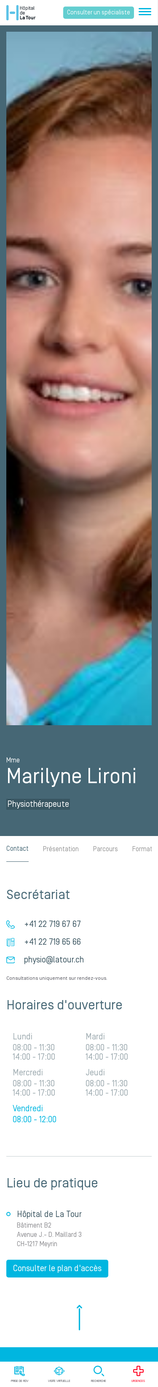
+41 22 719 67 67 (52, 924)
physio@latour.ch (54, 960)
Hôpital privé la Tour (20, 12)
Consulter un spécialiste (98, 12)
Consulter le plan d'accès (57, 1268)
